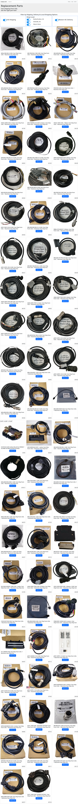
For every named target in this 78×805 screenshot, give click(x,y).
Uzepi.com (4, 1)
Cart (72, 1)
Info (75, 1)
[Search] (15, 2)
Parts (69, 1)
